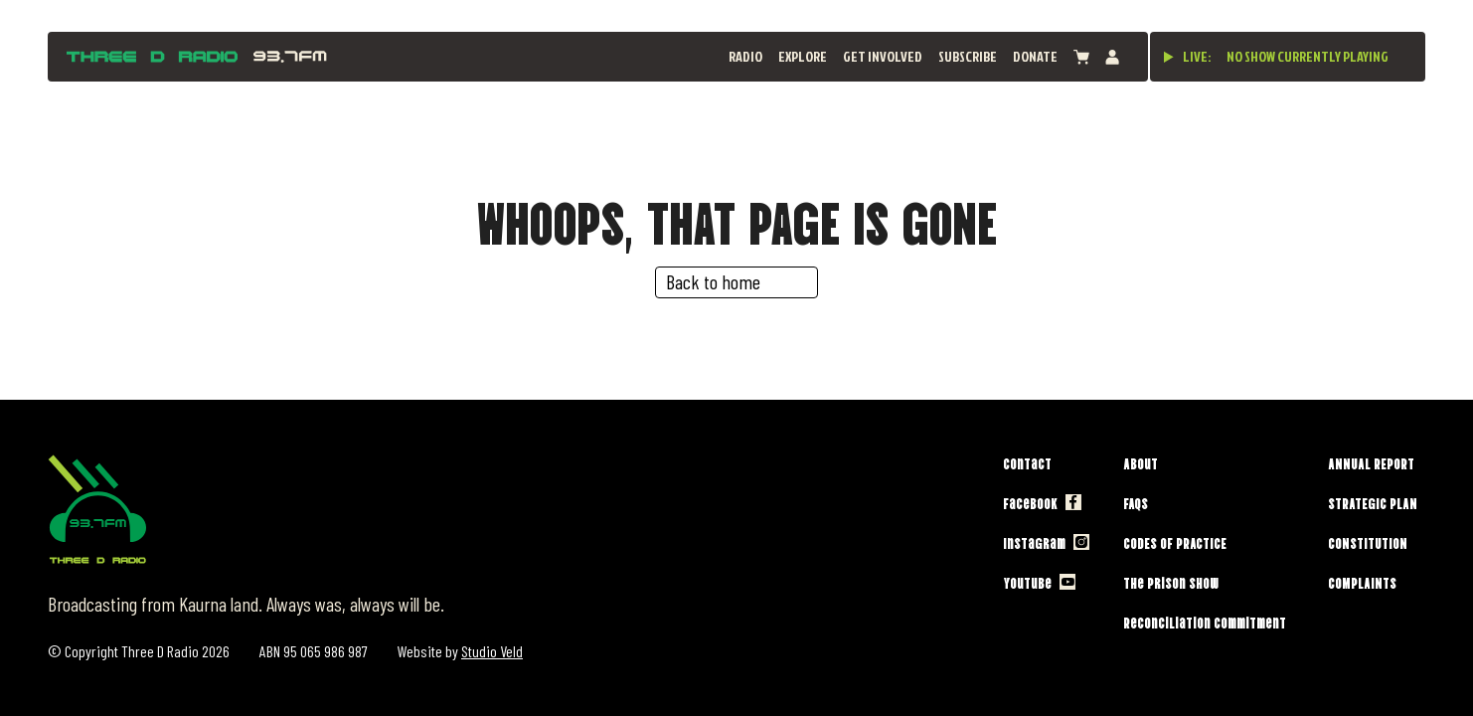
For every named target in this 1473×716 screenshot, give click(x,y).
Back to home (713, 281)
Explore (802, 56)
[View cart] (1081, 57)
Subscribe (967, 56)
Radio (745, 56)
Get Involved (882, 56)
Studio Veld (492, 650)
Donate (1035, 56)
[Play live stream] (1169, 57)
